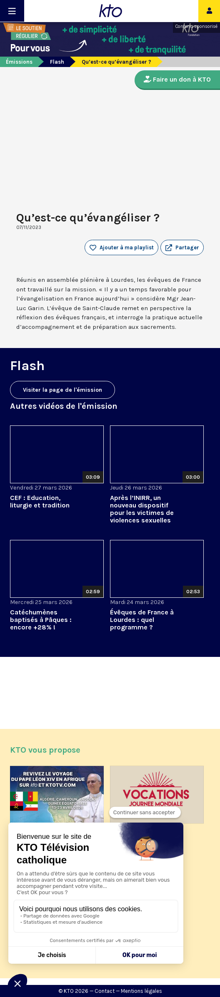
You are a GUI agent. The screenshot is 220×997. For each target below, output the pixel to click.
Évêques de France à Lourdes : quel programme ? (142, 619)
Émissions (19, 62)
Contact (105, 991)
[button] (182, 248)
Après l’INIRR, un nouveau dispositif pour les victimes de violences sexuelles (142, 509)
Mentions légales (141, 991)
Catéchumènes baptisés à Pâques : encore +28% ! (41, 619)
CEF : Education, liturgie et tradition (40, 501)
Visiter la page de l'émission (62, 389)
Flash (57, 62)
